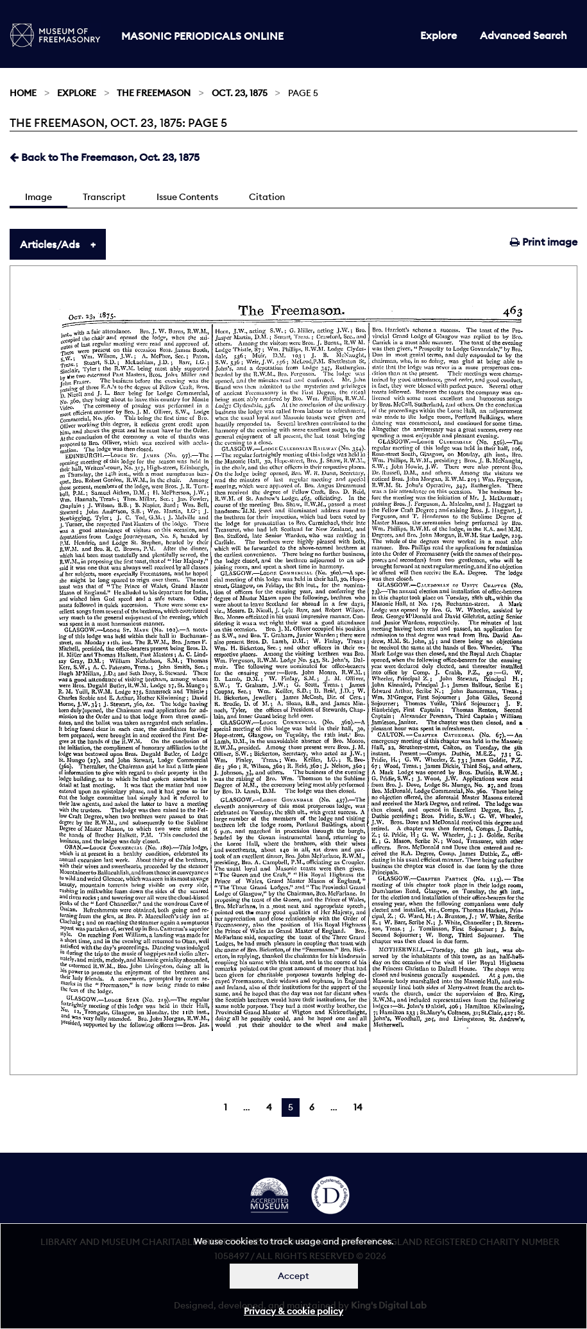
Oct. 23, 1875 (240, 93)
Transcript (104, 197)
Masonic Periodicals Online (202, 35)
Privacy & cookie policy (293, 1311)
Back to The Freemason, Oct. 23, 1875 (105, 157)
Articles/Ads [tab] (50, 244)
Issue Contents (187, 197)
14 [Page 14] (357, 1107)
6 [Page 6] (311, 1107)
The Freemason (154, 93)
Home (23, 93)
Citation (267, 197)
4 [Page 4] (269, 1107)
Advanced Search (523, 35)
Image (38, 197)
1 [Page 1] (225, 1107)
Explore (438, 35)
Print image (543, 241)
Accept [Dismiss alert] (293, 1276)
